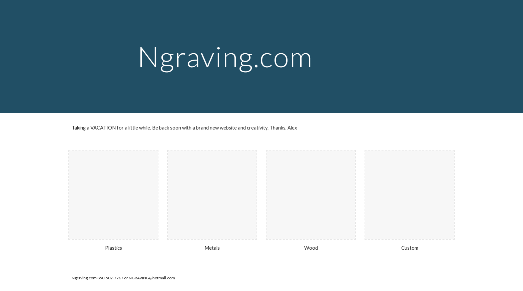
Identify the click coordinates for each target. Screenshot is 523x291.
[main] (261, 56)
